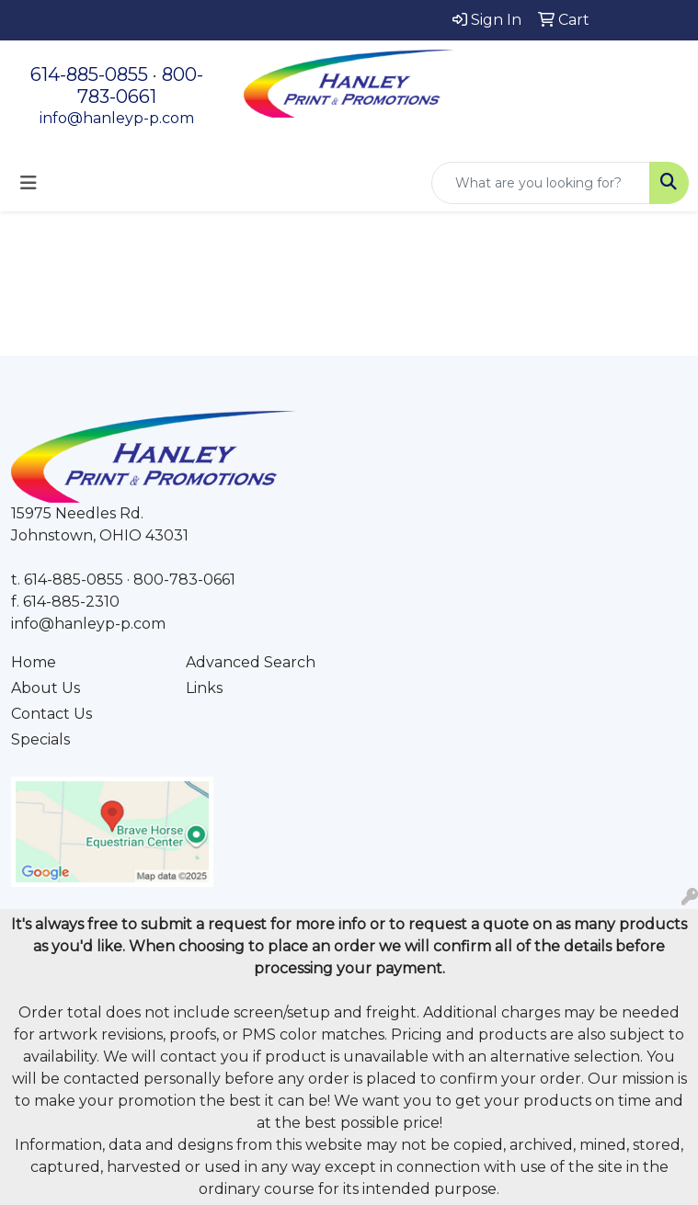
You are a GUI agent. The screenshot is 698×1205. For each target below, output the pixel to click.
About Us (45, 688)
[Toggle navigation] (28, 183)
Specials (40, 739)
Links (204, 688)
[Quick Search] (540, 183)
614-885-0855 (89, 74)
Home (33, 662)
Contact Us (51, 713)
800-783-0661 (140, 85)
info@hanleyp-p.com (117, 118)
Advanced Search (250, 662)
